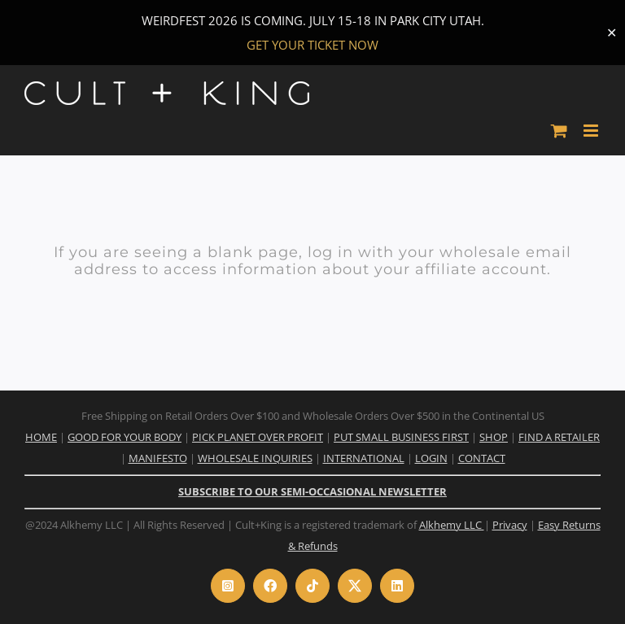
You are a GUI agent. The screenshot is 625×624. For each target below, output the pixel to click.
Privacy (509, 524)
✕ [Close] (611, 33)
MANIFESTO (158, 458)
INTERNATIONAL (363, 458)
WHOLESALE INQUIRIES (255, 458)
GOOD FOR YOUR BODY (124, 437)
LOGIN (431, 458)
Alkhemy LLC (451, 524)
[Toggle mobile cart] (559, 130)
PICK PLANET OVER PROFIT (257, 437)
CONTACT (481, 458)
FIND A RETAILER (559, 437)
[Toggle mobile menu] (592, 130)
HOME (41, 437)
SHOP (493, 437)
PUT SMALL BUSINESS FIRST (401, 437)
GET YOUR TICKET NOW (312, 45)
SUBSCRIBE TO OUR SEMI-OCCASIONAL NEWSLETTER (312, 491)
